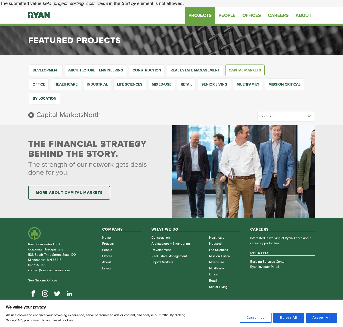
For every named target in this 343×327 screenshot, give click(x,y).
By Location (44, 98)
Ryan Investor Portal (264, 267)
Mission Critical (284, 84)
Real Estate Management (195, 70)
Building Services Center (268, 262)
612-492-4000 (38, 265)
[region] (171, 313)
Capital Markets (245, 70)
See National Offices (42, 280)
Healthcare (65, 84)
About (304, 15)
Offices (251, 15)
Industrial (97, 84)
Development (46, 70)
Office (39, 84)
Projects (200, 15)
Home (106, 238)
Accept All (321, 318)
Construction (147, 70)
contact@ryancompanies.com (49, 270)
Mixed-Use (161, 84)
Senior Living (214, 84)
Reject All (288, 318)
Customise (256, 318)
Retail (186, 84)
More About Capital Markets (69, 192)
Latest (106, 268)
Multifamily (248, 84)
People (227, 15)
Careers (278, 15)
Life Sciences (129, 84)
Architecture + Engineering (95, 70)
